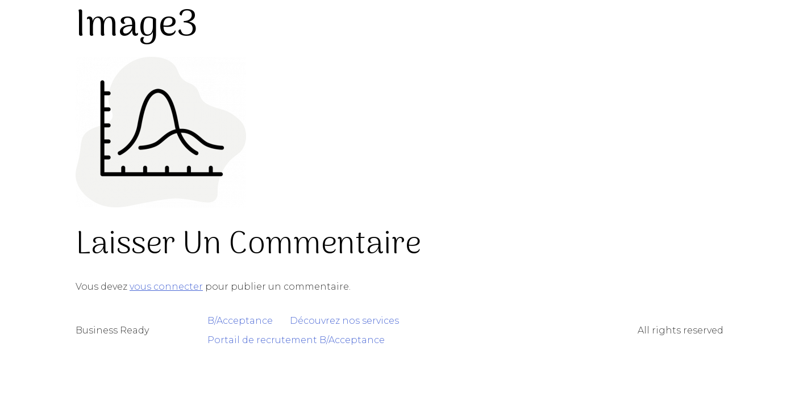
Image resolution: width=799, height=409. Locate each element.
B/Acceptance (240, 320)
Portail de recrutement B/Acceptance (296, 340)
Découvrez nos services (344, 320)
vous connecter (166, 286)
